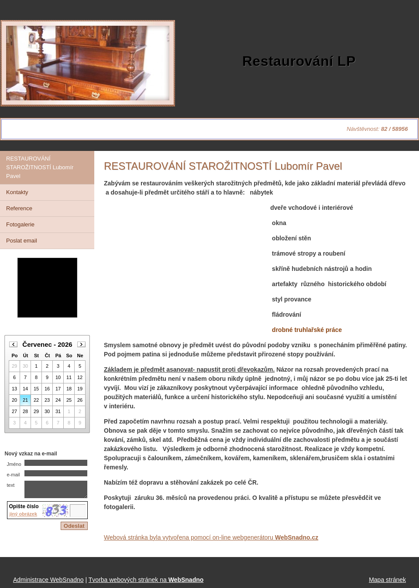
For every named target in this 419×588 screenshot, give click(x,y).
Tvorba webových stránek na (146, 579)
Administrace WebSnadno (48, 579)
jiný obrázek (24, 517)
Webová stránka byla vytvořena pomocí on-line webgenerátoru (211, 537)
